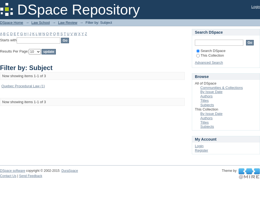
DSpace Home (11, 23)
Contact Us (8, 176)
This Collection (210, 55)
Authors (206, 96)
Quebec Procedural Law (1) (23, 86)
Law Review (67, 23)
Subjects (207, 105)
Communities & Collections (221, 88)
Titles (204, 101)
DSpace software (12, 171)
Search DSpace (211, 51)
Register (201, 150)
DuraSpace (69, 171)
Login (255, 7)
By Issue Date (211, 92)
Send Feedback (30, 176)
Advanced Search (209, 62)
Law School (40, 23)
